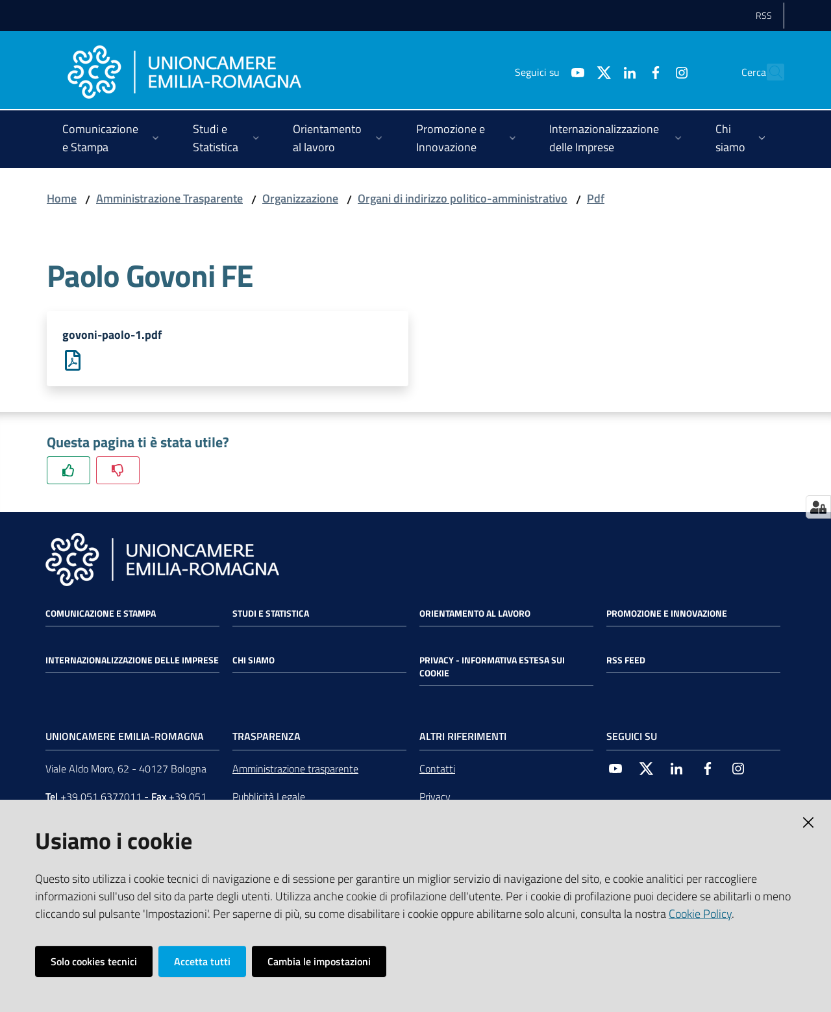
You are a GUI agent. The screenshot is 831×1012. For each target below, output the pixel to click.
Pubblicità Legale (268, 797)
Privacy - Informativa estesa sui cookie (492, 667)
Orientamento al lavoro (474, 614)
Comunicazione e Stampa (100, 614)
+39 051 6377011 (101, 797)
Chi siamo (253, 660)
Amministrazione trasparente (295, 769)
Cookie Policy (700, 913)
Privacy (435, 797)
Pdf (595, 198)
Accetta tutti (202, 961)
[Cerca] (768, 72)
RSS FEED (625, 660)
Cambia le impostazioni (319, 961)
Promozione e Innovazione (666, 614)
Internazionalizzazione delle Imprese (132, 660)
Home (62, 198)
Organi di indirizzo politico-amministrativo (462, 198)
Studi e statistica (270, 614)
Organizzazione (300, 198)
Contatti (437, 769)
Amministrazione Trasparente (169, 198)
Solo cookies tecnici (94, 961)
